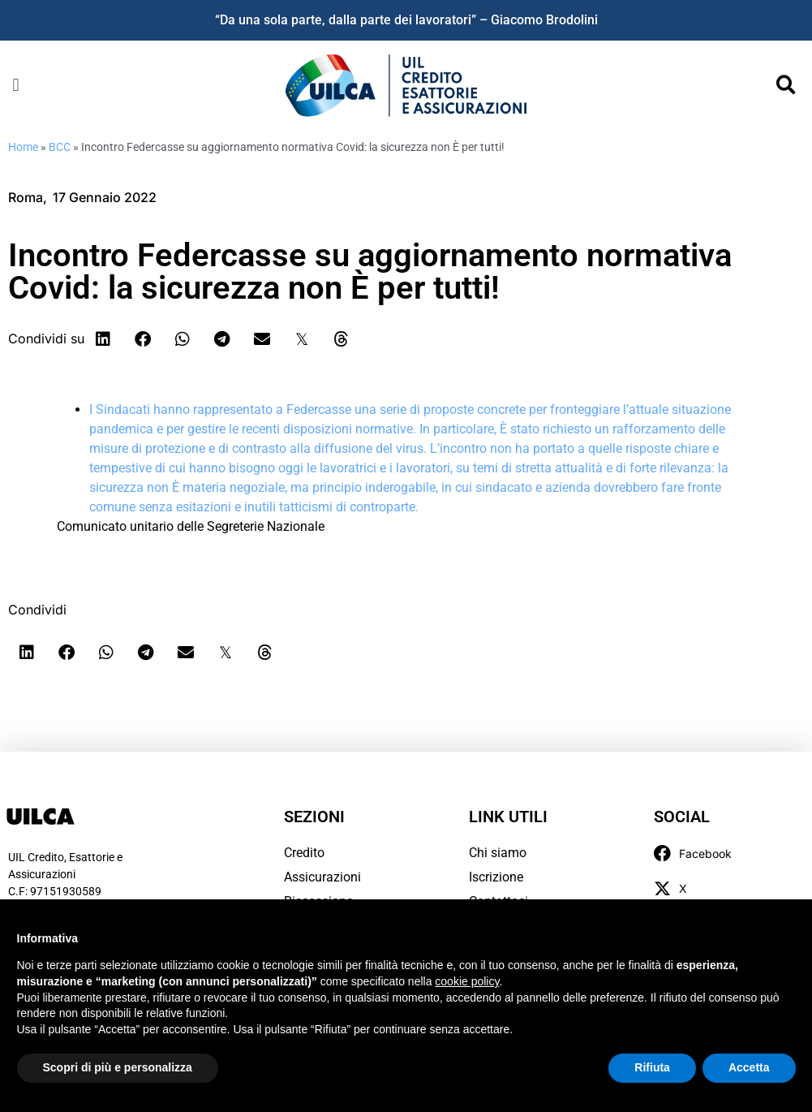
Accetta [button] (749, 1067)
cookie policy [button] (467, 981)
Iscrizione (496, 877)
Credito (304, 852)
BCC (60, 146)
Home (23, 146)
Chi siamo (497, 852)
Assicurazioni (322, 877)
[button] (16, 84)
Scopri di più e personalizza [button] (117, 1067)
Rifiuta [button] (652, 1067)
